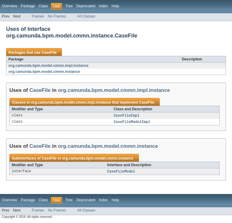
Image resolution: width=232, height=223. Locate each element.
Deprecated (85, 6)
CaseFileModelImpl (132, 122)
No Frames (57, 16)
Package (28, 6)
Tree (69, 6)
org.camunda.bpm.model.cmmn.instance (44, 71)
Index (103, 6)
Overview (9, 6)
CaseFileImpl (126, 115)
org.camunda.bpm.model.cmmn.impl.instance (48, 65)
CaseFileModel (121, 172)
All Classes (86, 16)
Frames (38, 16)
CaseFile (48, 52)
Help (115, 6)
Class (43, 6)
